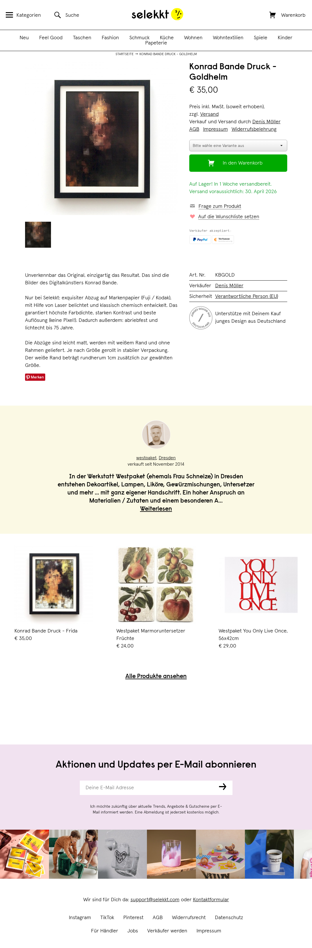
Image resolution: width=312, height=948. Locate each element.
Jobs (132, 931)
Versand (209, 114)
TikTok (107, 917)
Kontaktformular (211, 899)
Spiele (260, 37)
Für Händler (104, 931)
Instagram (80, 917)
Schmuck (139, 37)
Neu (24, 37)
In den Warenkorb (242, 163)
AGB (158, 917)
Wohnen (193, 37)
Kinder (285, 37)
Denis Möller (266, 121)
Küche (167, 37)
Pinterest (133, 917)
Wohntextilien (228, 37)
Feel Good (51, 37)
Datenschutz (229, 917)
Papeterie (156, 43)
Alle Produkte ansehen (156, 677)
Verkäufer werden (167, 931)
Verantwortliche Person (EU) (246, 296)
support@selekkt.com (155, 899)
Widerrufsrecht (189, 917)
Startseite (125, 54)
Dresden (167, 458)
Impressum (208, 931)
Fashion (110, 37)
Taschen (82, 37)
